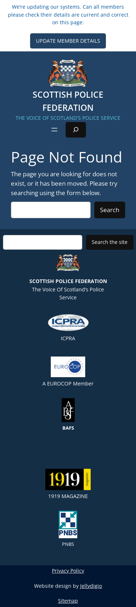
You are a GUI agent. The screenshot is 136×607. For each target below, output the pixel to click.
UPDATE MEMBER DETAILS (68, 40)
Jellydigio (91, 585)
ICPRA (68, 327)
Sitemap (68, 600)
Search (109, 210)
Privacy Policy (68, 570)
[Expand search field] (76, 130)
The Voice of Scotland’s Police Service (68, 275)
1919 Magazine (68, 484)
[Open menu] (54, 129)
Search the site (110, 242)
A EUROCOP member (68, 372)
